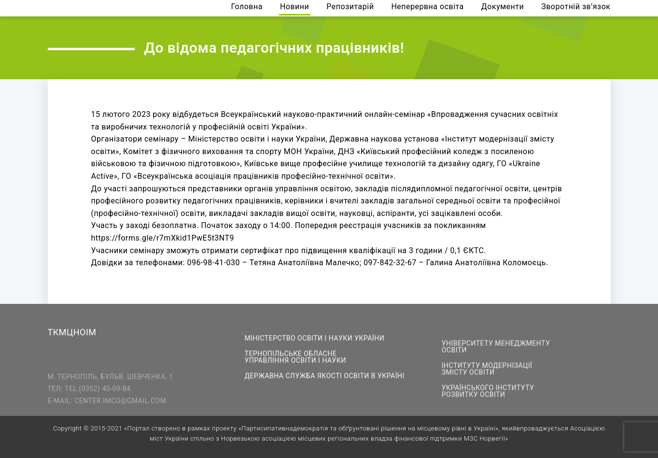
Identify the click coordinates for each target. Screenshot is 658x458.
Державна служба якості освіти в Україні (325, 377)
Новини (294, 7)
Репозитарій (350, 7)
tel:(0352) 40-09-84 (97, 395)
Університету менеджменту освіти (496, 350)
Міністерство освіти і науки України (315, 339)
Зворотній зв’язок (575, 7)
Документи (502, 7)
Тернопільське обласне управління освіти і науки (295, 358)
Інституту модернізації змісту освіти (487, 372)
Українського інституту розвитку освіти (488, 394)
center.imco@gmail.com (120, 407)
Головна (247, 7)
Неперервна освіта (427, 7)
